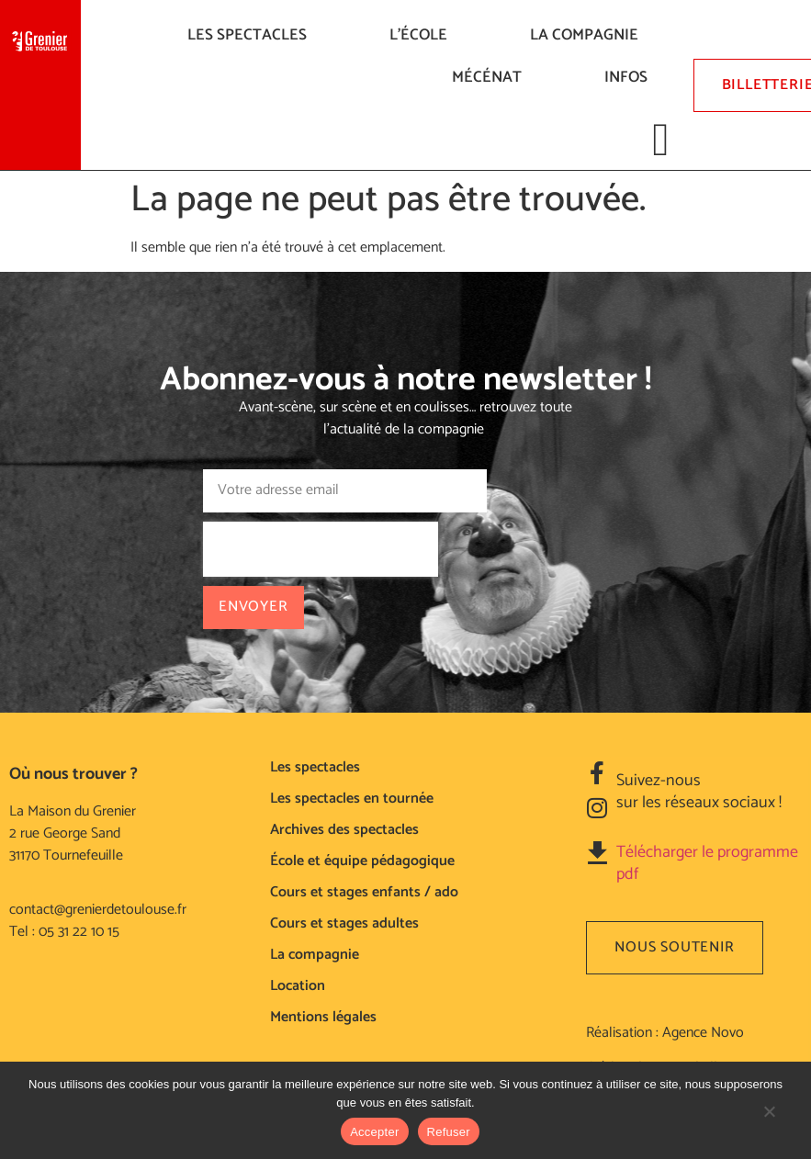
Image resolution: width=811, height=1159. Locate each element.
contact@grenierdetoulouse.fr (97, 909)
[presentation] (320, 549)
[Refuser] (768, 1120)
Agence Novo (703, 1032)
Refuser (448, 1132)
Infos (630, 77)
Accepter (374, 1132)
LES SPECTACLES (251, 35)
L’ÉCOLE (422, 35)
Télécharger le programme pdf (707, 863)
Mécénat (491, 77)
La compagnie (589, 35)
